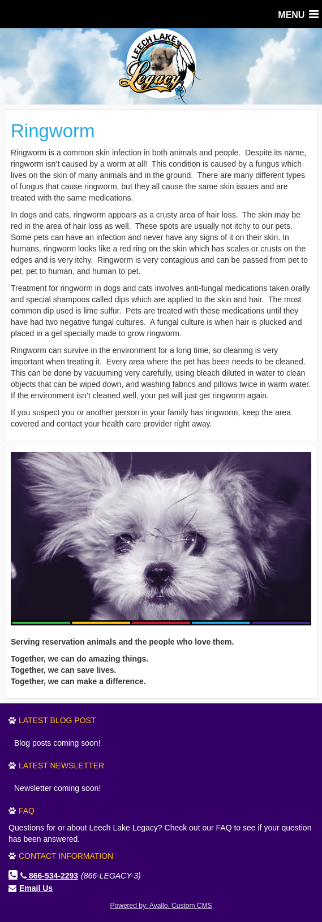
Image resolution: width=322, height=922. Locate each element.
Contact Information (66, 855)
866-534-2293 (49, 875)
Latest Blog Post (57, 720)
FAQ (27, 810)
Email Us (36, 888)
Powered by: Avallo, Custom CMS (161, 906)
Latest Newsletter (61, 765)
